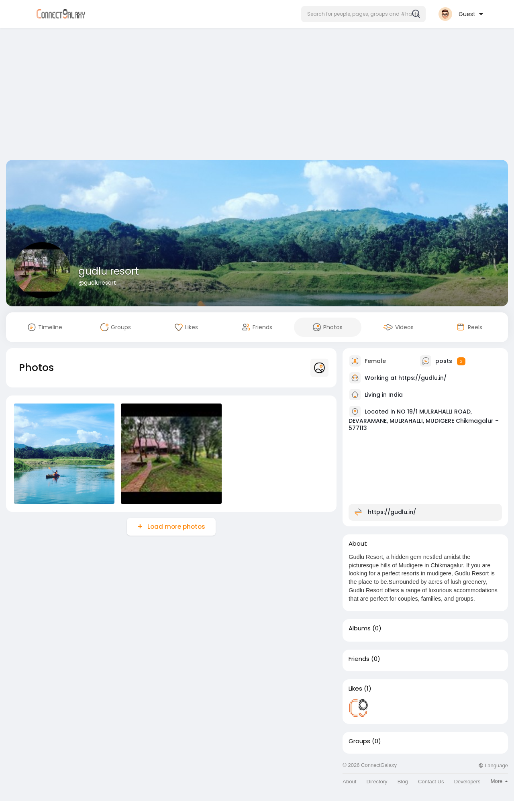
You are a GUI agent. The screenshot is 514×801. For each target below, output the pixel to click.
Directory (377, 781)
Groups (359, 741)
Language (493, 765)
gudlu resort (108, 271)
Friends (359, 659)
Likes (355, 688)
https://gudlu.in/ (422, 378)
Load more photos (175, 526)
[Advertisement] (257, 95)
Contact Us (431, 781)
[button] (363, 14)
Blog (403, 781)
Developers (467, 781)
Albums (360, 628)
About (349, 781)
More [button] (499, 781)
